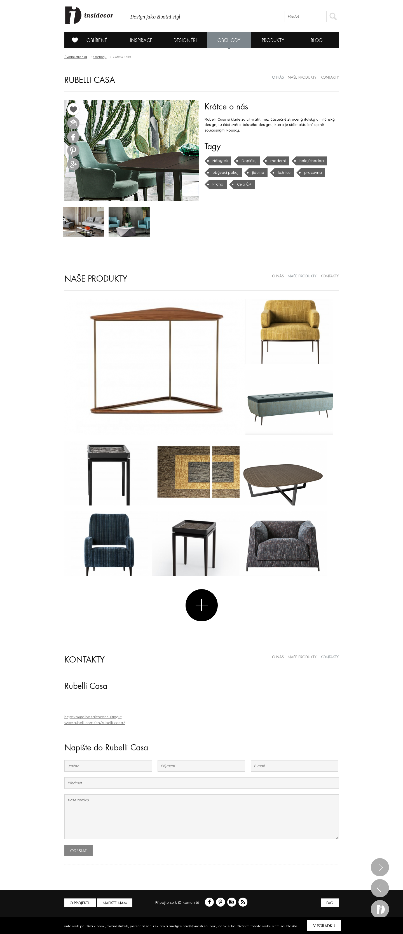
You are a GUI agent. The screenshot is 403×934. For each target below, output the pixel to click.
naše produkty (302, 77)
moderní (277, 160)
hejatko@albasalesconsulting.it (91, 717)
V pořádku (324, 925)
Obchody (228, 40)
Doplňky (248, 160)
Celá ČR (243, 184)
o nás (278, 77)
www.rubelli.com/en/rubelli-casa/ (93, 723)
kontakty (329, 77)
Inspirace (141, 40)
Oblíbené (87, 40)
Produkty (273, 40)
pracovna (311, 172)
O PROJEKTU (80, 903)
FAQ (329, 903)
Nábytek (219, 160)
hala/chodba (309, 160)
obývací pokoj (225, 172)
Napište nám (116, 903)
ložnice (283, 172)
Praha (217, 184)
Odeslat (78, 851)
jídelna (257, 172)
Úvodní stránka (75, 57)
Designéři (185, 40)
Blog (317, 40)
